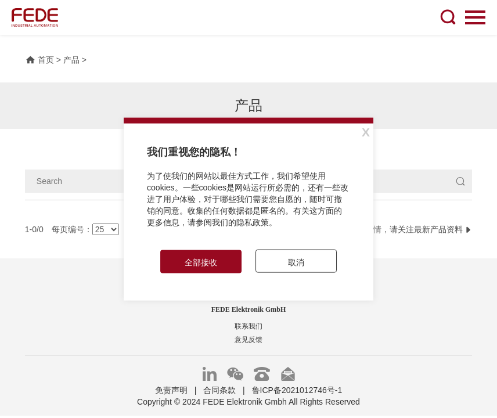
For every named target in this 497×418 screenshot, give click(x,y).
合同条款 (219, 390)
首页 (39, 60)
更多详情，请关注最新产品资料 (410, 229)
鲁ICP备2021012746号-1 (297, 390)
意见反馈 (248, 340)
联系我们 (248, 326)
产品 (71, 59)
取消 (296, 261)
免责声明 (171, 390)
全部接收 (201, 261)
